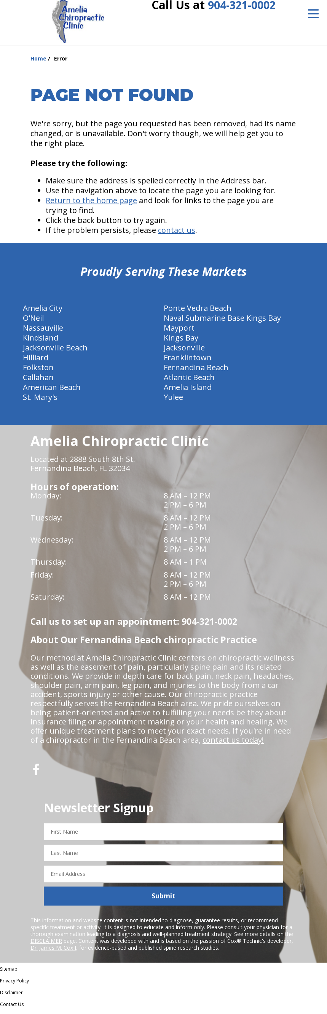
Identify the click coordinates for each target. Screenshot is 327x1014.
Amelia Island (188, 391)
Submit (163, 899)
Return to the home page (91, 204)
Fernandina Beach (196, 371)
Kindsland (40, 342)
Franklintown (188, 362)
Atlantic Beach (189, 381)
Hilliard (35, 362)
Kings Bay (181, 342)
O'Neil (33, 322)
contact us (176, 234)
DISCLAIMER (46, 945)
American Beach (52, 391)
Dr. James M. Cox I (53, 951)
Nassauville (43, 332)
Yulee (173, 401)
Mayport (179, 332)
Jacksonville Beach (55, 352)
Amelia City (42, 312)
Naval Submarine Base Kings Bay (222, 322)
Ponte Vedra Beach (197, 312)
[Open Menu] (313, 14)
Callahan (38, 381)
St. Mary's (40, 401)
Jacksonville (184, 352)
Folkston (38, 371)
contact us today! (233, 744)
